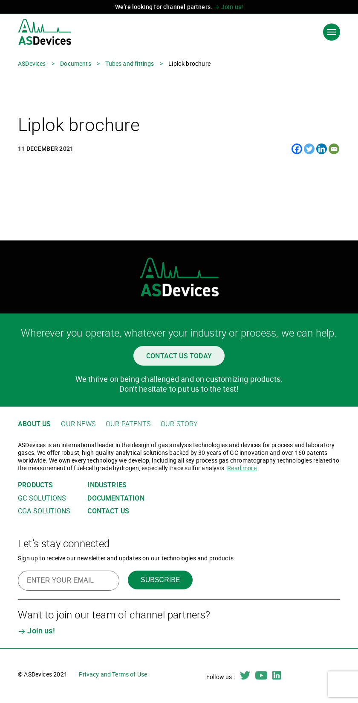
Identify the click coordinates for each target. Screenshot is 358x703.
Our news (78, 423)
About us (34, 423)
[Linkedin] (321, 149)
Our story (179, 423)
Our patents (128, 423)
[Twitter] (309, 149)
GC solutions (42, 498)
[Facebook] (297, 149)
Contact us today (179, 355)
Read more (242, 468)
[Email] (334, 149)
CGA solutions (44, 511)
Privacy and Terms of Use (113, 674)
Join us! (228, 7)
